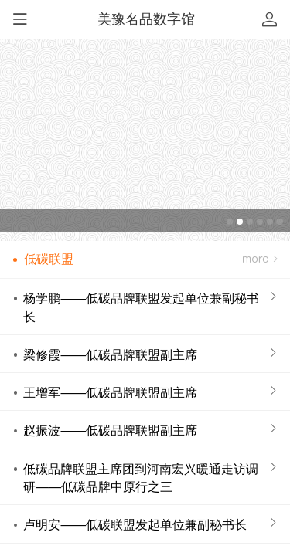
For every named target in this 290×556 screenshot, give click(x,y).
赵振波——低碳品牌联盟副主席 (110, 430)
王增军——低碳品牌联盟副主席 (110, 392)
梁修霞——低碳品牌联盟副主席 (110, 354)
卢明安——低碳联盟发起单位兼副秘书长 (135, 524)
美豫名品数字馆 (146, 19)
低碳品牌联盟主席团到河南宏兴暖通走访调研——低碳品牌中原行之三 (140, 477)
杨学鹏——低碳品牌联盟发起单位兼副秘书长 (141, 307)
